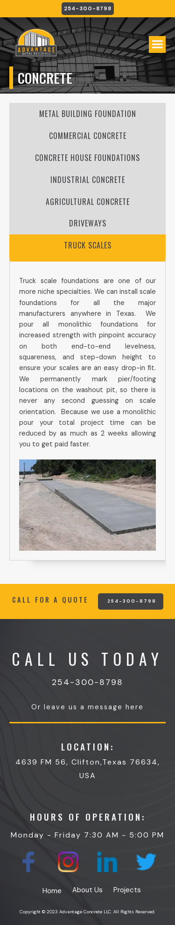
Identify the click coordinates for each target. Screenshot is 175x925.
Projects (127, 890)
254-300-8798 (88, 8)
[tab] (87, 114)
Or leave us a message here (87, 707)
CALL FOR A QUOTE (50, 600)
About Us (87, 890)
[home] (33, 46)
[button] (157, 44)
